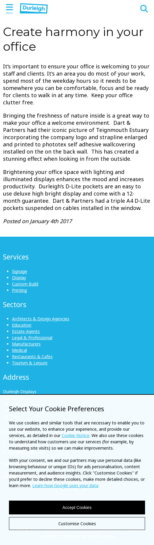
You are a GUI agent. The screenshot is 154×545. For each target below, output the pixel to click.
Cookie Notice (75, 435)
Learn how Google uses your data (65, 485)
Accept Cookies (77, 507)
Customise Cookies (77, 523)
